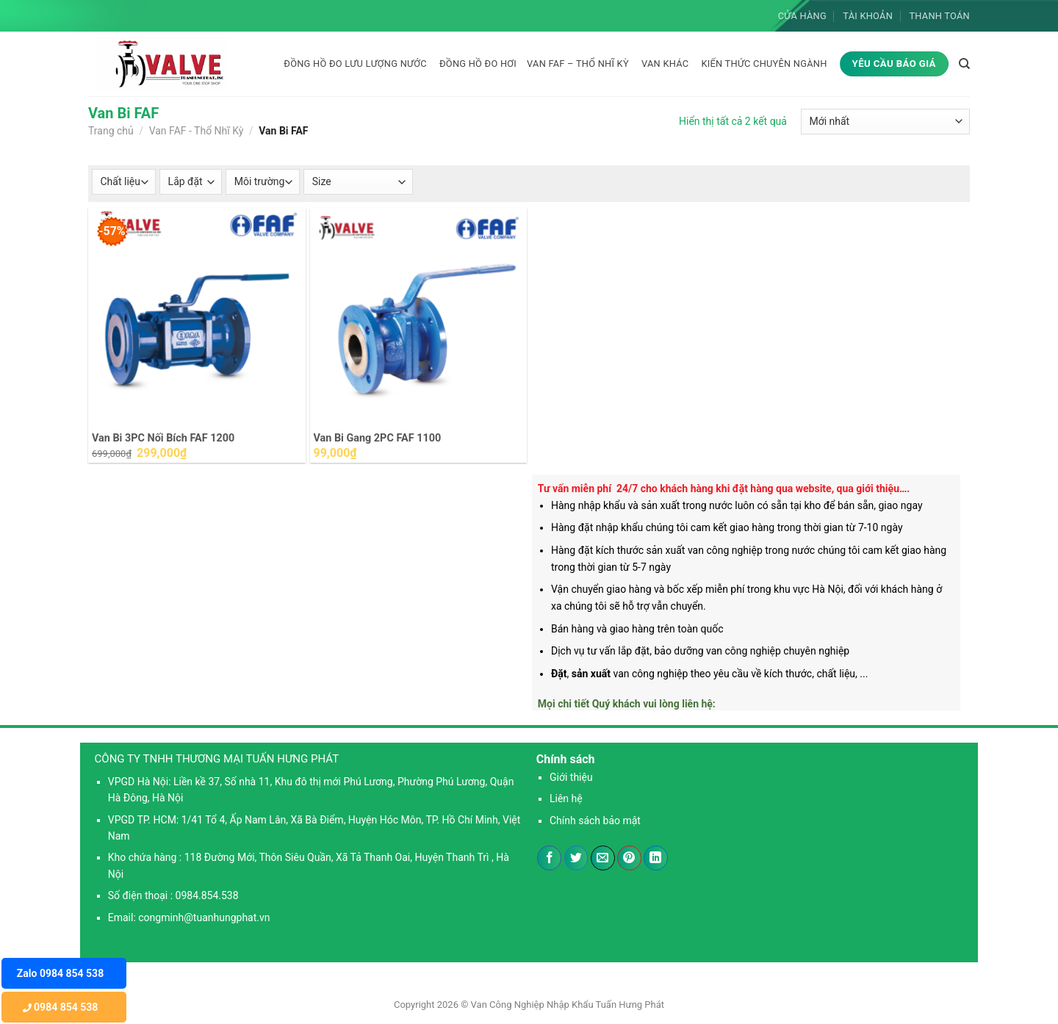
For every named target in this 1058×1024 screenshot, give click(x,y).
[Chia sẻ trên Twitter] (576, 857)
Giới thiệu (571, 777)
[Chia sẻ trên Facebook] (549, 857)
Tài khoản (868, 15)
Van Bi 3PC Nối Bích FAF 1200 (163, 438)
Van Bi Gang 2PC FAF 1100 (378, 438)
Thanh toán (939, 15)
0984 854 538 (60, 1007)
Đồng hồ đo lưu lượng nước (355, 63)
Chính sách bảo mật (595, 820)
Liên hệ (566, 798)
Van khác (664, 63)
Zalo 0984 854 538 (60, 973)
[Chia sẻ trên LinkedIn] (656, 857)
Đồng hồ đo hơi (478, 63)
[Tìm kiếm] (964, 64)
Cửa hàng (802, 15)
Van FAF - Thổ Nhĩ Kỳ (196, 131)
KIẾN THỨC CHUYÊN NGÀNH (764, 63)
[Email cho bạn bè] (603, 857)
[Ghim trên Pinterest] (629, 857)
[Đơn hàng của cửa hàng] (885, 121)
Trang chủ (111, 131)
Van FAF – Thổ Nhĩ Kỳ (578, 63)
